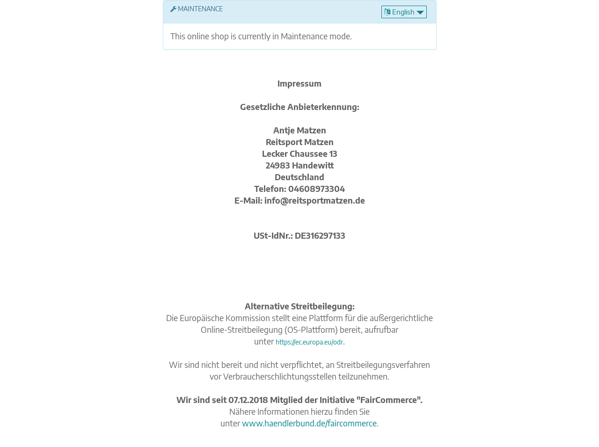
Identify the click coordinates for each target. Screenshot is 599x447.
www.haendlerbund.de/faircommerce (309, 423)
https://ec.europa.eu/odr (309, 342)
